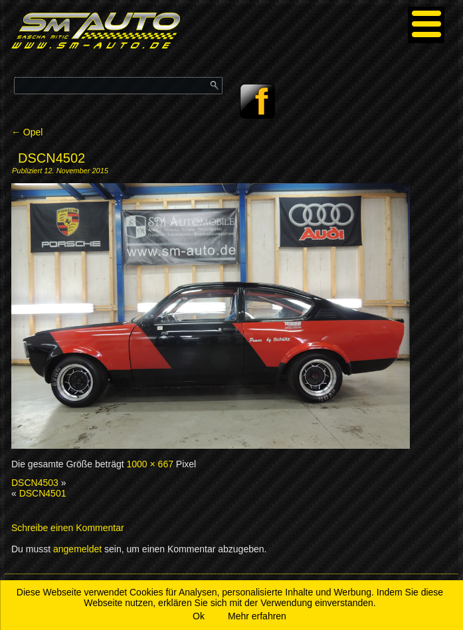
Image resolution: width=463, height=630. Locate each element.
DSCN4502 (51, 158)
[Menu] (426, 25)
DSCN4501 (42, 493)
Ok (199, 616)
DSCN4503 (34, 482)
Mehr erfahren (257, 616)
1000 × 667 (150, 464)
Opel (27, 132)
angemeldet (77, 549)
